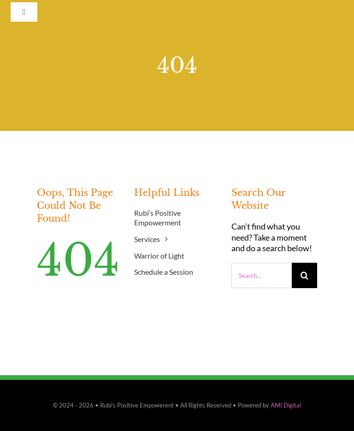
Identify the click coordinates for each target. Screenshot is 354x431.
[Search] (304, 275)
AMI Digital (286, 405)
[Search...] (261, 275)
